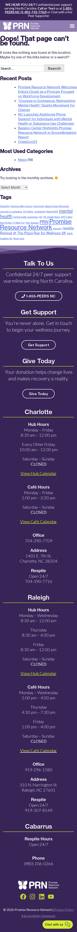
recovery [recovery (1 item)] (57, 228)
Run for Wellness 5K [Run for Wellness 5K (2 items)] (50, 233)
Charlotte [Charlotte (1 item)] (4, 206)
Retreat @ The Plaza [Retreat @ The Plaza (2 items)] (16, 233)
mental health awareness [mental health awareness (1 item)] (25, 217)
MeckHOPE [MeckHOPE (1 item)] (52, 211)
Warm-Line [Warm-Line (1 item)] (18, 238)
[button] (72, 26)
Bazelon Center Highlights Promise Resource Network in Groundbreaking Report (47, 132)
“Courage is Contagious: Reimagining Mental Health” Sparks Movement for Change (46, 105)
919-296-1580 (38, 769)
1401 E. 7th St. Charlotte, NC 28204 (38, 558)
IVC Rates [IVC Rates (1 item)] (28, 211)
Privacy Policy (64, 910)
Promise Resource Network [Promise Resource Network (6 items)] (36, 224)
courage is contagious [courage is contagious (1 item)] (11, 211)
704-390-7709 (38, 540)
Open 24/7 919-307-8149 (38, 808)
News (22, 160)
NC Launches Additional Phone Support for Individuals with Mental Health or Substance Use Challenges (46, 119)
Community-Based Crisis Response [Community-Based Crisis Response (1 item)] (51, 206)
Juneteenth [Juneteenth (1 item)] (40, 211)
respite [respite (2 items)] (68, 228)
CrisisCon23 (27, 142)
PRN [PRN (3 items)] (44, 222)
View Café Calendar (38, 750)
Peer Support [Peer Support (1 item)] (32, 222)
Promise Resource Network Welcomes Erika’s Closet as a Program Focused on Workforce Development (47, 91)
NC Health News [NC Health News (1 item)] (51, 217)
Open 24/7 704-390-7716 (38, 579)
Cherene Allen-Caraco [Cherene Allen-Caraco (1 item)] (21, 206)
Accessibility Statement (39, 916)
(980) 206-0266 (38, 863)
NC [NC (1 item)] (41, 217)
